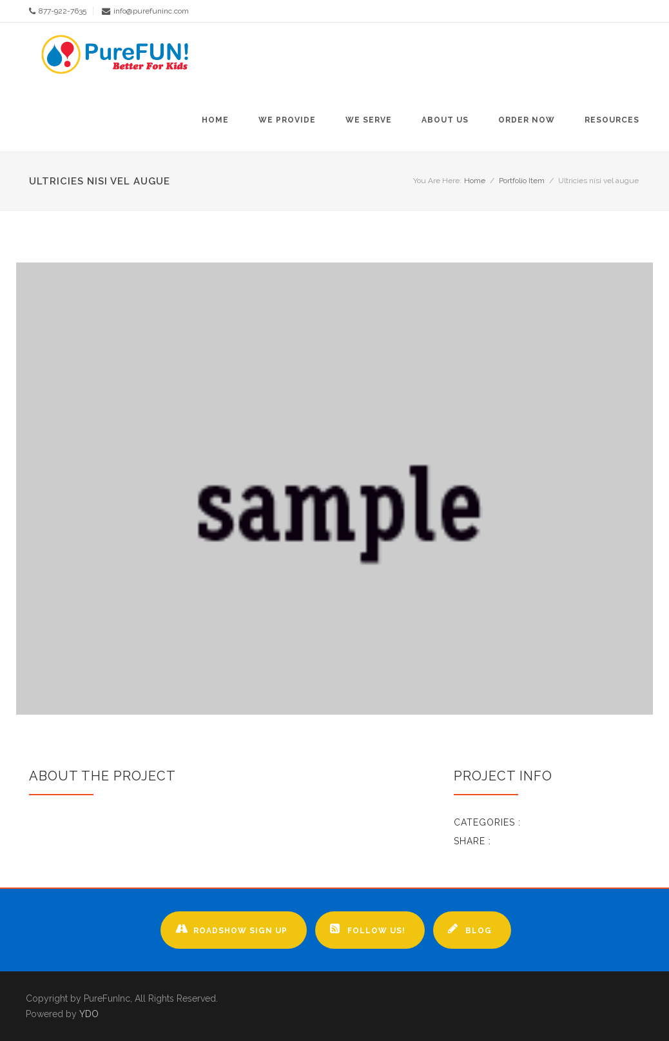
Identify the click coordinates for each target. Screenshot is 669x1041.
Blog (470, 928)
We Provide (287, 120)
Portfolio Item (522, 180)
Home (215, 120)
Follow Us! (367, 928)
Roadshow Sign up (231, 928)
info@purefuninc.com (151, 10)
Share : (472, 841)
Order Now (526, 120)
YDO (89, 1014)
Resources (612, 120)
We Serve (368, 120)
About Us (445, 120)
